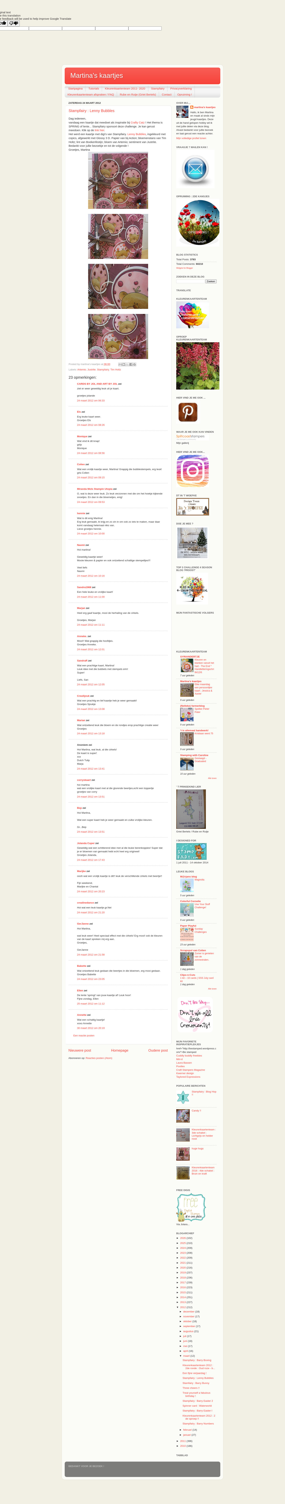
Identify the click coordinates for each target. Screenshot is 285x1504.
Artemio (81, 369)
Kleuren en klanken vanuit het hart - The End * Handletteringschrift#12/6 (204, 666)
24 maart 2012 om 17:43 (91, 859)
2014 (183, 1297)
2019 (183, 1272)
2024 (183, 1248)
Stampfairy (158, 88)
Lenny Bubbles (137, 134)
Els (79, 411)
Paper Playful (188, 925)
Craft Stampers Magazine (190, 1069)
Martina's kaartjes (96, 75)
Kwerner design (185, 1073)
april (186, 1351)
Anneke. (82, 636)
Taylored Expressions (188, 1076)
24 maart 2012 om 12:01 (91, 649)
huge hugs (197, 1148)
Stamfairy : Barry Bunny (196, 1383)
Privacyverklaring (181, 88)
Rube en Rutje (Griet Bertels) (138, 94)
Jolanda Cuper (86, 843)
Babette (81, 966)
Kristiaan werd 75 (204, 733)
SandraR (82, 660)
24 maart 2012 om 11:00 (91, 596)
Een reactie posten (83, 1035)
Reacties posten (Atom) (99, 1058)
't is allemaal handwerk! (194, 730)
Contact (167, 94)
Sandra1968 (84, 587)
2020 (183, 1267)
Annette (81, 1014)
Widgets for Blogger (184, 268)
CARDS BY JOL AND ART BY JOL (97, 383)
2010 (183, 1446)
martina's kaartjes (204, 107)
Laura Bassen (184, 1062)
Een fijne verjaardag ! (195, 1373)
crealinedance (85, 902)
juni (185, 1341)
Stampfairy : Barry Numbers (198, 1423)
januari (187, 1434)
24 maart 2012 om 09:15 (91, 477)
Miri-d (179, 1059)
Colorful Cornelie (190, 901)
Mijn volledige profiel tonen (191, 138)
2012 (183, 1307)
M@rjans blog (188, 876)
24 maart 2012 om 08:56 (91, 453)
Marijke (81, 871)
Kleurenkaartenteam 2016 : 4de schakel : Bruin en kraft (203, 1170)
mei (185, 1346)
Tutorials (93, 88)
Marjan (81, 608)
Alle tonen (212, 778)
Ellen (80, 990)
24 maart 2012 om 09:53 (91, 502)
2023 (183, 1252)
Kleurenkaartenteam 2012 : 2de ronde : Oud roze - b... (199, 1367)
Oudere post (158, 1050)
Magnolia (199, 879)
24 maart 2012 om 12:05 (91, 684)
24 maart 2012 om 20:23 (91, 891)
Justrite (92, 369)
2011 (183, 1441)
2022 (183, 1257)
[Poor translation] (14, 23)
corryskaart (84, 780)
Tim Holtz (115, 369)
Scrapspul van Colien (193, 950)
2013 (183, 1302)
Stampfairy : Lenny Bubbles (92, 111)
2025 (183, 1243)
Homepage (119, 1050)
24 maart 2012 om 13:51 (91, 796)
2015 (183, 1292)
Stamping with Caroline (194, 755)
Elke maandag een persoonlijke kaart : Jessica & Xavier (203, 689)
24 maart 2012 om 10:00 (91, 533)
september (189, 1326)
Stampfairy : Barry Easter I (197, 1410)
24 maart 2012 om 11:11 (91, 624)
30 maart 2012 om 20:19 (91, 1028)
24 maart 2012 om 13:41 (91, 768)
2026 (183, 1238)
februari (188, 1429)
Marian (81, 720)
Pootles (180, 1066)
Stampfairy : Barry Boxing (197, 1360)
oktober (187, 1321)
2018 (183, 1277)
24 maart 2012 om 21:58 (91, 954)
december (189, 1311)
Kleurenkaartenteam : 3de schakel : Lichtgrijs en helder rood (204, 1134)
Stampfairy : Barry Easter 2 (198, 1400)
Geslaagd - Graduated (200, 760)
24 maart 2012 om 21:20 (91, 912)
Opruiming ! (184, 94)
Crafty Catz (138, 122)
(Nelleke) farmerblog (192, 705)
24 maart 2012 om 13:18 (91, 733)
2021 (183, 1262)
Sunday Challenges (201, 930)
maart (186, 1355)
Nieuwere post (79, 1050)
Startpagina (75, 88)
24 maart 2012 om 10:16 (91, 575)
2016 (183, 1287)
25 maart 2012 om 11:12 (91, 1003)
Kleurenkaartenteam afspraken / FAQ (91, 94)
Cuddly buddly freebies (189, 1055)
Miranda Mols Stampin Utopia (94, 489)
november (189, 1316)
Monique (82, 436)
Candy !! (196, 1110)
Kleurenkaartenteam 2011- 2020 (125, 88)
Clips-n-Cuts (187, 975)
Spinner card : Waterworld (197, 1405)
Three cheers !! (191, 1388)
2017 (183, 1282)
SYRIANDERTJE (190, 656)
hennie (81, 513)
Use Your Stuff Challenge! (202, 906)
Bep (79, 808)
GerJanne (83, 923)
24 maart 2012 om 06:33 (91, 400)
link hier (99, 130)
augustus (188, 1331)
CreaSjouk (83, 695)
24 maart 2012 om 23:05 (91, 979)
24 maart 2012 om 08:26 (91, 425)
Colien (81, 464)
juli (185, 1336)
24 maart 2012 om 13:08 (91, 709)
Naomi (81, 545)
